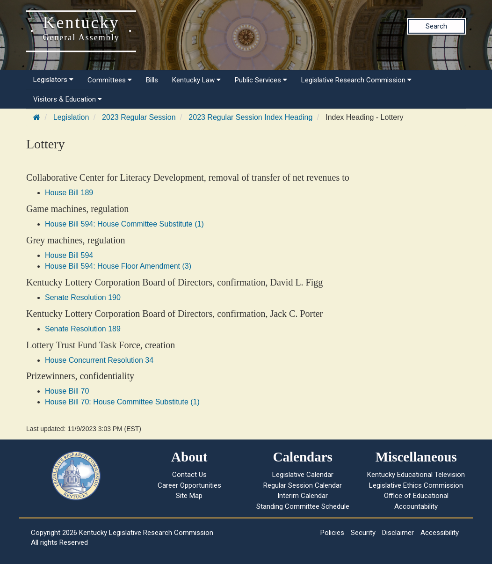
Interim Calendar (302, 495)
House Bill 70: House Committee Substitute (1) (122, 402)
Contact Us (189, 474)
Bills (152, 80)
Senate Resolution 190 (83, 297)
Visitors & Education (67, 99)
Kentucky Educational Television (416, 474)
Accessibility (439, 532)
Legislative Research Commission (356, 80)
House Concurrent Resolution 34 (99, 360)
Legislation (71, 117)
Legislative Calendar (302, 474)
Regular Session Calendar (302, 485)
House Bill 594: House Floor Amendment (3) (118, 266)
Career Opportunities (189, 485)
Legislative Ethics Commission (416, 485)
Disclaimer (398, 532)
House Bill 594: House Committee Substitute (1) (124, 224)
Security (363, 532)
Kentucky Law (196, 80)
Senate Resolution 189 (83, 329)
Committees (109, 80)
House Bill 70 (67, 391)
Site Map (189, 495)
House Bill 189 (69, 193)
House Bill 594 (69, 255)
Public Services (261, 80)
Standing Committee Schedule (302, 506)
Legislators (53, 79)
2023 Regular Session (138, 117)
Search (436, 26)
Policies (332, 532)
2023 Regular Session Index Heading (250, 117)
